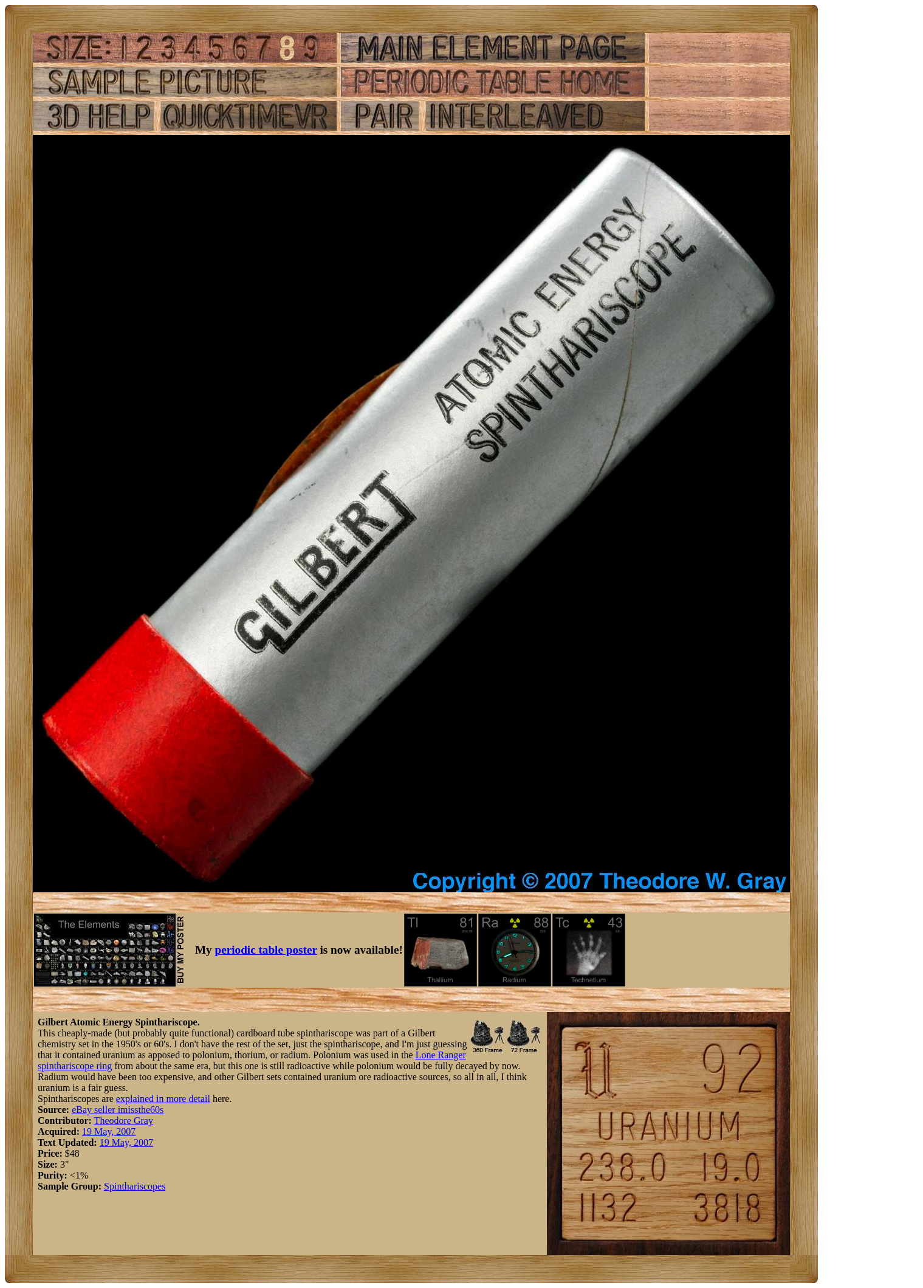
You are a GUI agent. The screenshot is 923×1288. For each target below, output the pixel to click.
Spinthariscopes (134, 1186)
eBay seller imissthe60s (117, 1109)
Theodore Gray (123, 1120)
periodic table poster (266, 949)
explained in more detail (163, 1098)
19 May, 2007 (109, 1131)
